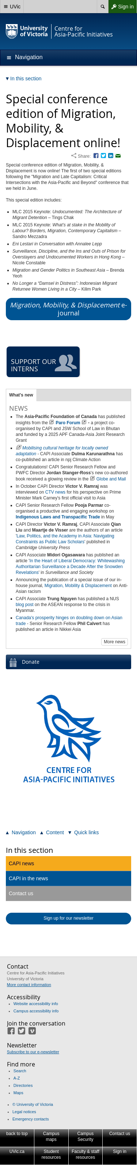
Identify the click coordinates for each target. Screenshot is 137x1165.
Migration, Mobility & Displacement (78, 585)
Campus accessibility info (36, 1011)
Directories (23, 1085)
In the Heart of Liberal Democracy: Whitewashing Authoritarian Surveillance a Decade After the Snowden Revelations (70, 566)
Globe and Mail (111, 479)
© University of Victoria (32, 1104)
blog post (25, 604)
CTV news (55, 492)
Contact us (21, 893)
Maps (18, 1093)
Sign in (121, 6)
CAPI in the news (28, 878)
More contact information (29, 984)
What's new (21, 395)
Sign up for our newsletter (68, 918)
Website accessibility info (36, 1003)
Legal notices (24, 1112)
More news (114, 641)
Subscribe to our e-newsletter (33, 1052)
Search (20, 1071)
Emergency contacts (30, 1119)
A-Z (17, 1078)
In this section (29, 850)
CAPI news (21, 863)
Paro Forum (68, 422)
